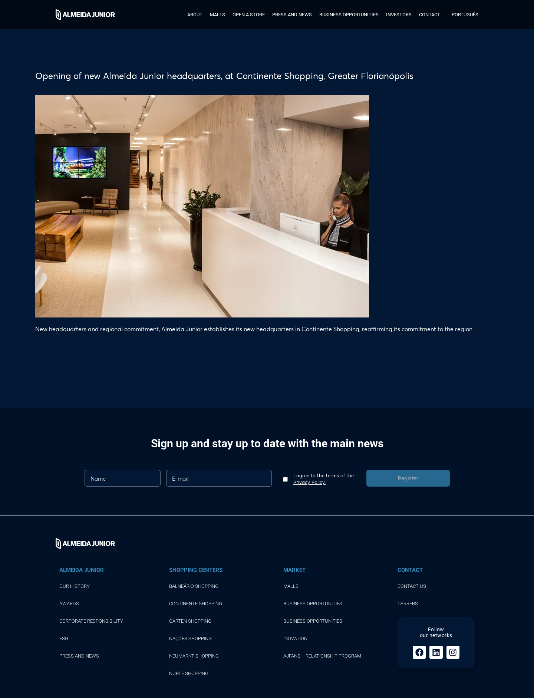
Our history (74, 586)
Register (408, 478)
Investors (399, 14)
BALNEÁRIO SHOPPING (193, 586)
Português (465, 14)
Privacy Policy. (309, 482)
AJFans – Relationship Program (322, 656)
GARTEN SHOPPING (190, 621)
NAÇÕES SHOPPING (190, 638)
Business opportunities (349, 14)
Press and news (292, 14)
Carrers (408, 603)
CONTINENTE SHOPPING (195, 603)
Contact (429, 14)
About (194, 14)
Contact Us (412, 586)
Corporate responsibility (91, 621)
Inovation (295, 638)
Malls (217, 14)
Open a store (249, 14)
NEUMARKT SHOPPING (194, 656)
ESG (63, 638)
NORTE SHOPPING (188, 673)
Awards (69, 603)
